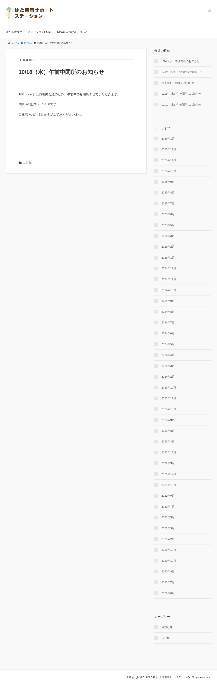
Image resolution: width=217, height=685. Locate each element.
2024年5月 (168, 344)
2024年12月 (168, 268)
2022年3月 (168, 463)
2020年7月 (168, 582)
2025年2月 (168, 246)
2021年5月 (168, 517)
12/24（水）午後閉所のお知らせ (181, 93)
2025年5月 (168, 225)
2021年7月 (168, 506)
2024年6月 (168, 333)
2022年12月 (168, 452)
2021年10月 (168, 484)
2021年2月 (168, 539)
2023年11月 (168, 398)
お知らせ (166, 627)
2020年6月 (168, 593)
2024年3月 (168, 365)
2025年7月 (168, 203)
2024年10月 (168, 290)
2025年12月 (168, 149)
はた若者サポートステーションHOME (29, 31)
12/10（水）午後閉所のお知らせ (181, 104)
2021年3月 (168, 528)
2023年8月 (168, 430)
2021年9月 (168, 495)
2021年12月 (168, 474)
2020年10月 (168, 560)
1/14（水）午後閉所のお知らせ (180, 61)
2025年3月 (168, 235)
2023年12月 (168, 387)
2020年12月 (168, 549)
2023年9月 (168, 420)
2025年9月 (168, 181)
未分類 (27, 163)
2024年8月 (168, 311)
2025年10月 (168, 171)
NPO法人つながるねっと (72, 31)
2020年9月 (168, 571)
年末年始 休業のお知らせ (177, 82)
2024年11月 (168, 279)
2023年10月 (168, 409)
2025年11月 (168, 160)
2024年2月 (168, 376)
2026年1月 (168, 138)
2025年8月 (168, 192)
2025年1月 (168, 257)
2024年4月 (168, 354)
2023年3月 (168, 441)
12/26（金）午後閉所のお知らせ (181, 71)
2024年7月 (168, 322)
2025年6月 (168, 214)
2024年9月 (168, 300)
